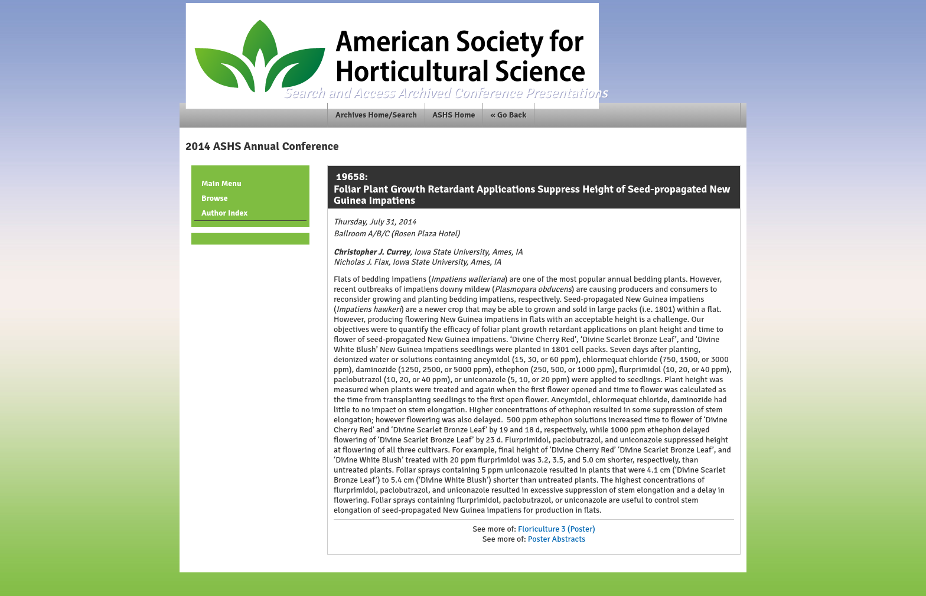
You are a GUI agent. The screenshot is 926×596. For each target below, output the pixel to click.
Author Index (224, 213)
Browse (214, 198)
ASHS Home (453, 115)
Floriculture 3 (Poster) (556, 529)
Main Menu (221, 183)
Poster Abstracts (556, 539)
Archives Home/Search (376, 115)
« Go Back (509, 115)
